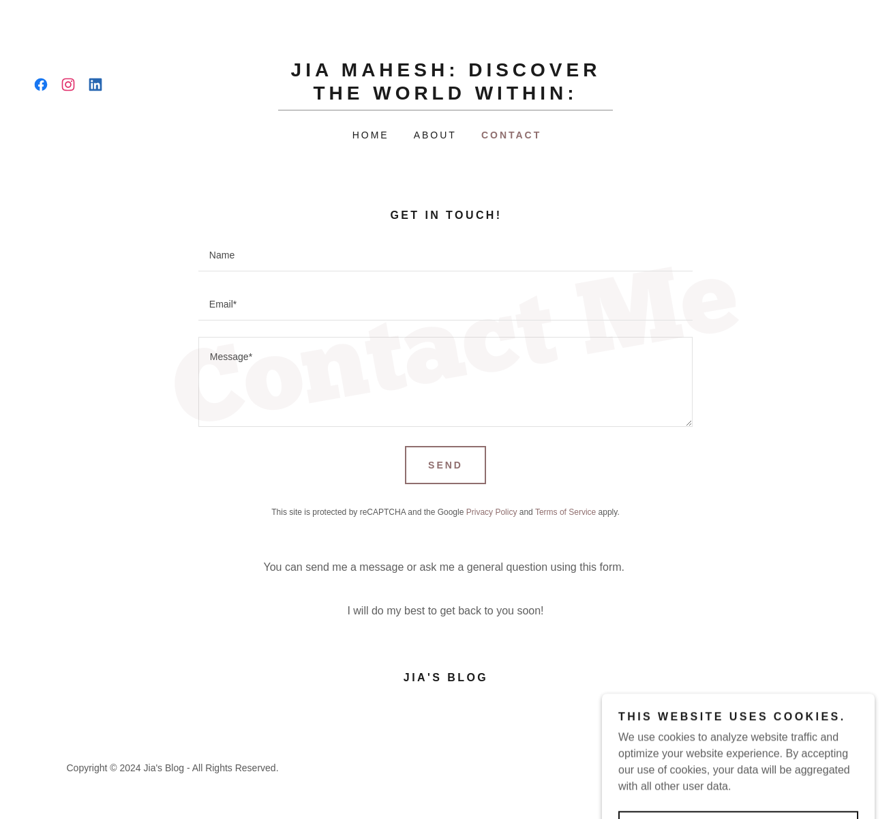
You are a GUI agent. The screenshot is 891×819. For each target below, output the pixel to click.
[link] (41, 84)
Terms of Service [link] (565, 512)
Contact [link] (511, 135)
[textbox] (445, 255)
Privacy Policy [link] (491, 512)
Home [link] (370, 135)
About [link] (435, 135)
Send (445, 465)
